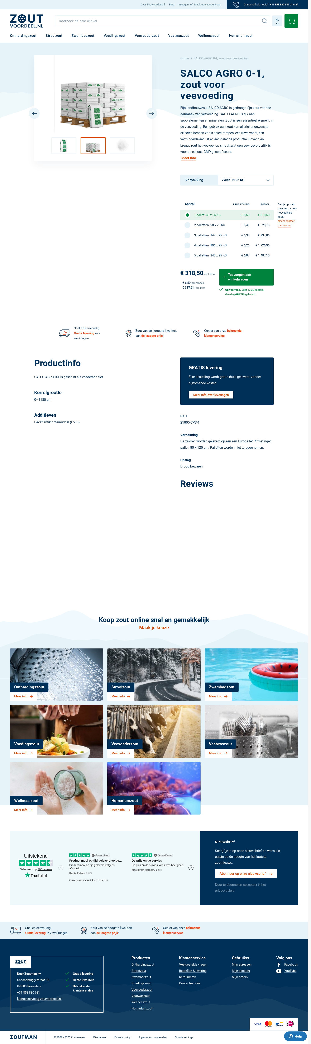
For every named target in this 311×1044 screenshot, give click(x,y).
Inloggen (183, 4)
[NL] (26, 21)
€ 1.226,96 (262, 245)
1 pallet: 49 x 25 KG (207, 215)
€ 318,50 (263, 215)
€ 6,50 (245, 215)
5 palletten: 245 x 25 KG (210, 255)
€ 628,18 (263, 225)
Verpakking (194, 180)
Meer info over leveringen (211, 395)
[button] (64, 145)
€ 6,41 (245, 225)
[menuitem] (153, 4)
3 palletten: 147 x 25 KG (210, 235)
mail (295, 4)
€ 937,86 (263, 235)
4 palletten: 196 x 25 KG (210, 245)
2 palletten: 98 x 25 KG (209, 225)
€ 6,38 (245, 235)
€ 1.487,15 (262, 255)
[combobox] (162, 20)
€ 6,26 (245, 245)
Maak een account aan (207, 4)
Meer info (188, 158)
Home (184, 58)
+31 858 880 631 (279, 4)
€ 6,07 (245, 255)
